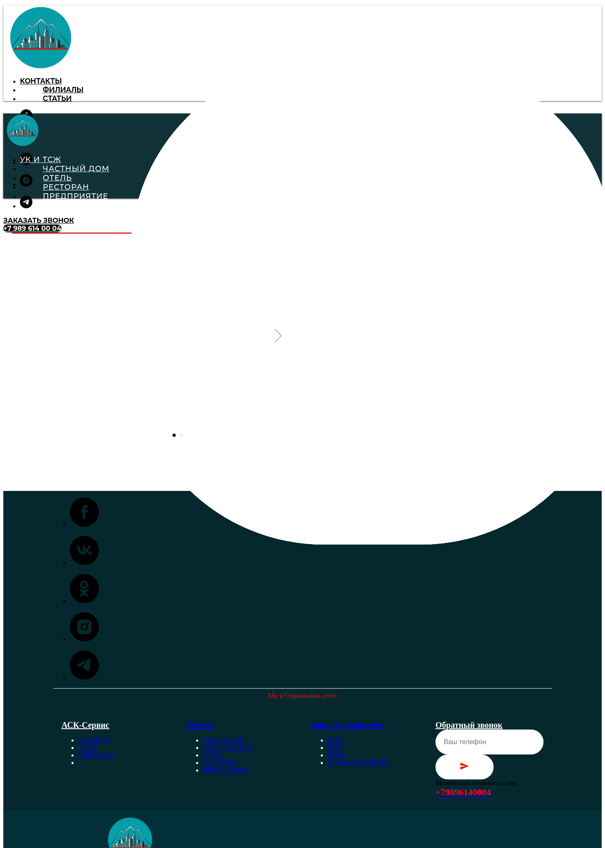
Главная (93, 740)
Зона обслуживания (348, 725)
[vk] (84, 562)
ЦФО (334, 747)
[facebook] (84, 524)
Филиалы (63, 89)
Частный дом (227, 747)
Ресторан (66, 187)
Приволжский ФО (358, 762)
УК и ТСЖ (40, 159)
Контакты (41, 80)
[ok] (84, 600)
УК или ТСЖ (223, 740)
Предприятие (75, 196)
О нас (88, 747)
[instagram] (26, 184)
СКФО (336, 755)
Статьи (57, 98)
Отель (57, 177)
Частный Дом (76, 168)
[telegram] (26, 206)
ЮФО (335, 740)
